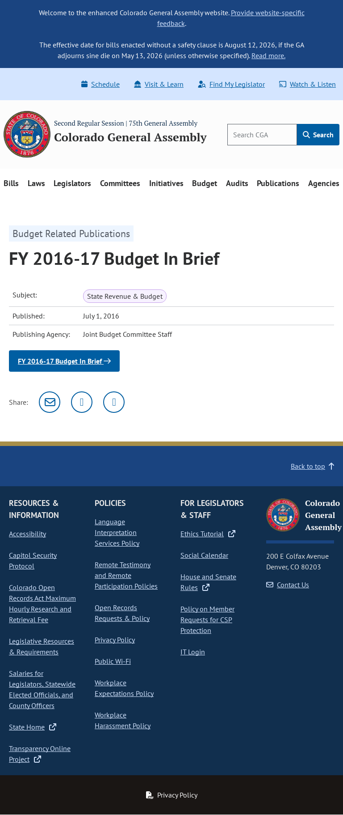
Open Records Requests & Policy (122, 613)
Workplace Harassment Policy (123, 720)
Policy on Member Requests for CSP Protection (207, 619)
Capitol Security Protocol (33, 560)
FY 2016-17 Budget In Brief (64, 361)
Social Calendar (204, 555)
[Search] (262, 134)
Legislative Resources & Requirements (41, 646)
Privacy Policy (115, 639)
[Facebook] (114, 402)
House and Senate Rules (208, 582)
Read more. (268, 55)
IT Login (192, 651)
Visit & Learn (159, 84)
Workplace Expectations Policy (124, 688)
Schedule (100, 84)
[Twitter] (81, 402)
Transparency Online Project (40, 754)
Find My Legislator (231, 84)
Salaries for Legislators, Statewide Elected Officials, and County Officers (42, 689)
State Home (32, 726)
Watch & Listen (307, 84)
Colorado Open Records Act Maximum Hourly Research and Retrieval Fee (42, 603)
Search (318, 134)
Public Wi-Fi (113, 661)
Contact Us (287, 584)
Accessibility (27, 533)
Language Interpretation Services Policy (117, 532)
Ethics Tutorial (207, 533)
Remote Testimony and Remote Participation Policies (126, 575)
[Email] (49, 402)
